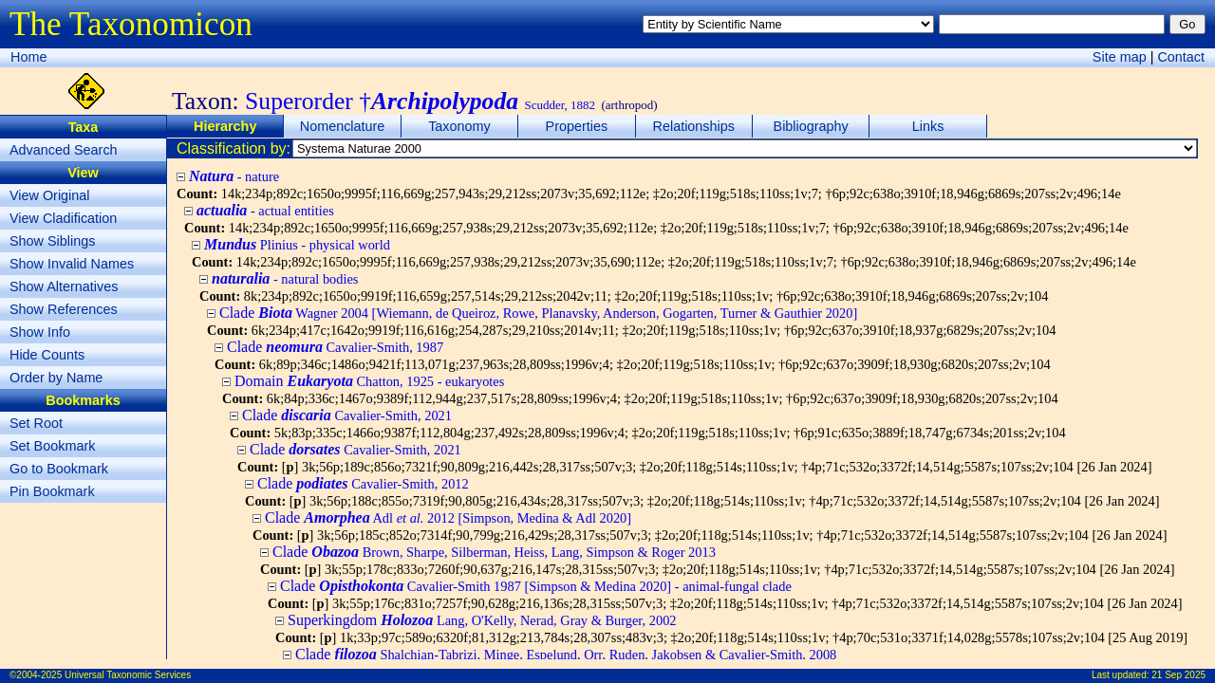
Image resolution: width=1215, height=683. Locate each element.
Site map (1120, 57)
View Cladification (63, 218)
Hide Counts (46, 354)
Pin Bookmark (52, 491)
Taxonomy (459, 126)
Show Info (39, 332)
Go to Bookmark (58, 468)
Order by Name (56, 377)
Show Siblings (52, 241)
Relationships (694, 126)
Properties (577, 126)
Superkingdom (482, 620)
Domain (369, 381)
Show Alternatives (63, 286)
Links (928, 126)
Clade (538, 313)
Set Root (36, 423)
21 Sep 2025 (1178, 675)
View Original (49, 195)
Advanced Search (63, 149)
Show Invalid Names (71, 263)
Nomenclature (342, 126)
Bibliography (811, 126)
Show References (63, 309)
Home (28, 57)
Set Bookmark (52, 445)
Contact (1181, 57)
